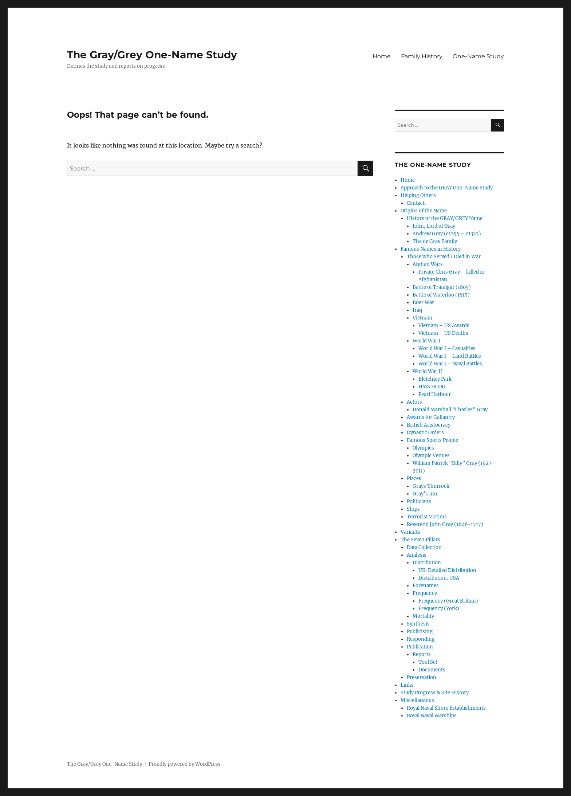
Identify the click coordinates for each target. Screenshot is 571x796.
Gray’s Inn (425, 494)
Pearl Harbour (434, 394)
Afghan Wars (428, 264)
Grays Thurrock (431, 486)
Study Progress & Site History (435, 693)
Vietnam (422, 318)
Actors (414, 402)
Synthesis (418, 624)
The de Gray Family (435, 241)
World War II (427, 371)
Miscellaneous (417, 700)
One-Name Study (478, 56)
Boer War (423, 302)
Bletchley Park (435, 379)
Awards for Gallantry (431, 417)
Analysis (416, 555)
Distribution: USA (438, 578)
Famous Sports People (432, 440)
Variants (410, 532)
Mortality (423, 616)
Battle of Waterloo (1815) (441, 295)
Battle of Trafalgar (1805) (442, 287)
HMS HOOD (431, 387)
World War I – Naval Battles (450, 364)
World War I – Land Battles (449, 356)
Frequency (425, 593)
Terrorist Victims (427, 517)
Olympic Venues (431, 455)
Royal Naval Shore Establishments (446, 708)
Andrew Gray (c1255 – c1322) (447, 234)
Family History (421, 56)
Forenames (426, 586)
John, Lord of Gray (434, 226)
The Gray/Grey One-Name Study (152, 54)
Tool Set (427, 662)
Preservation (421, 677)
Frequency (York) (438, 608)
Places (414, 478)
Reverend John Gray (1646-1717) (445, 524)
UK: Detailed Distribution (447, 570)
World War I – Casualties (447, 348)
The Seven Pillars (420, 540)
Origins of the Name (424, 211)
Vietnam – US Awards (443, 325)
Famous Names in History (431, 249)
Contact (416, 203)
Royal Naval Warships (432, 716)
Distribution (427, 563)
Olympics (423, 448)
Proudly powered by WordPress (185, 764)
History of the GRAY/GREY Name (445, 218)
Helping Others (418, 195)
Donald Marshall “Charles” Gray (450, 410)
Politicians (419, 501)
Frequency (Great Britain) (448, 601)
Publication (420, 647)
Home (382, 56)
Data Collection (424, 547)
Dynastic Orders (425, 433)
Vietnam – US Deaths (443, 333)
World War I (426, 341)
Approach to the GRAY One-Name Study (447, 188)
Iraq (417, 310)
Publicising (420, 631)
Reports (422, 654)
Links (407, 685)
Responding (421, 639)
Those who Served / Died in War (444, 257)
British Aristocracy (428, 425)
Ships (413, 509)
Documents (431, 670)
